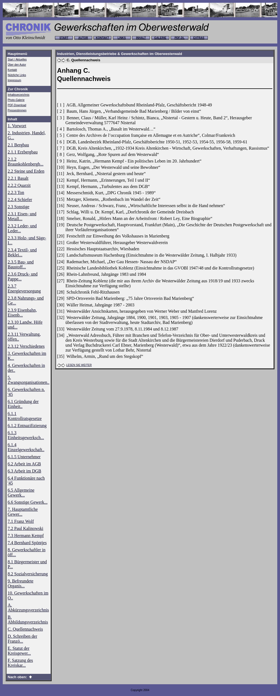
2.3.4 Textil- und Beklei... (22, 252)
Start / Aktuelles (17, 59)
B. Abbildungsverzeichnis (28, 619)
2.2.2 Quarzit (19, 185)
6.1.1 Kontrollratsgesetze (25, 416)
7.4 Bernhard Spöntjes (27, 542)
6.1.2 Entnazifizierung (27, 425)
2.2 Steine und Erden (26, 171)
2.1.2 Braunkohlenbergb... (25, 161)
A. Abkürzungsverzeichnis (28, 607)
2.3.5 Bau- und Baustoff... (21, 264)
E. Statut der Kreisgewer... (19, 651)
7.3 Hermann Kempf (26, 535)
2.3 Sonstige (18, 206)
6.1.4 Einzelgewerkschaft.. (26, 447)
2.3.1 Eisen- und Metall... (22, 216)
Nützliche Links (17, 75)
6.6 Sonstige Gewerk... (28, 502)
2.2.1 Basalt (18, 178)
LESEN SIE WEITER (79, 365)
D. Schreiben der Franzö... (22, 638)
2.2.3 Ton (16, 192)
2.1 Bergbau (18, 145)
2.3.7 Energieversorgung (24, 288)
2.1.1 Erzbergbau (22, 152)
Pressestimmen (17, 110)
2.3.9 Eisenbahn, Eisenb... (22, 312)
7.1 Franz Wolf (21, 521)
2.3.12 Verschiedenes (26, 346)
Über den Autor (17, 64)
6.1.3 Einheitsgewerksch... (26, 435)
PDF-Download (17, 105)
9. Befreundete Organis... (20, 583)
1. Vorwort (17, 125)
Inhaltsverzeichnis (18, 94)
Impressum (14, 80)
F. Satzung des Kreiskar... (20, 663)
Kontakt (12, 69)
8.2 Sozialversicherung (28, 574)
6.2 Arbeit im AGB (24, 464)
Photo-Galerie (16, 100)
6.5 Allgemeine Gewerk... (21, 492)
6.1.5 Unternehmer (24, 456)
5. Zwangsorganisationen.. (28, 380)
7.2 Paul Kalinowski (25, 528)
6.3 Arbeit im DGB (24, 471)
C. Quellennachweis (25, 629)
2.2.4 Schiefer (20, 199)
